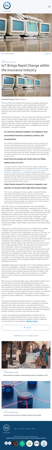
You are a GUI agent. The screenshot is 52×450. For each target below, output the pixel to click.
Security (18, 438)
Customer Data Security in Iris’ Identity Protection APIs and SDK (22, 415)
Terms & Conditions (35, 438)
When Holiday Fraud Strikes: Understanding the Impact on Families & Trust (25, 375)
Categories (47, 53)
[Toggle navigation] (49, 6)
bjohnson (13, 62)
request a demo (32, 321)
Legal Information (10, 438)
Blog (2, 53)
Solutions (21, 428)
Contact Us (43, 438)
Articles (3, 60)
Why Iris (16, 428)
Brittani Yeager (14, 372)
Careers (33, 428)
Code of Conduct (25, 438)
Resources (27, 428)
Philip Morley (14, 412)
